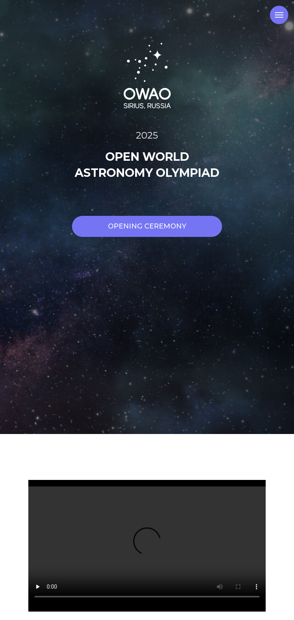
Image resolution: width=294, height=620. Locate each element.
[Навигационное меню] (279, 15)
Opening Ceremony (147, 226)
